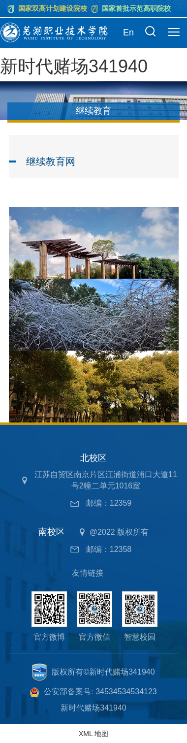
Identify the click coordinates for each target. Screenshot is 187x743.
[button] (150, 33)
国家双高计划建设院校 (52, 8)
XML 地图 (93, 734)
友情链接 (87, 573)
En (128, 32)
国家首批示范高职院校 (136, 8)
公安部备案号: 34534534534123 (100, 691)
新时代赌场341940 (74, 66)
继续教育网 (50, 161)
